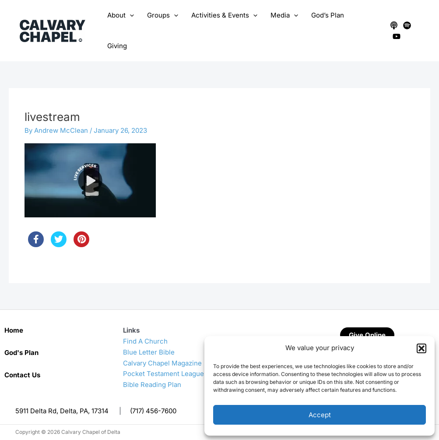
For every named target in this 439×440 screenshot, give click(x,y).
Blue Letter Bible (149, 352)
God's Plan (21, 352)
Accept (320, 415)
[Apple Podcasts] (394, 25)
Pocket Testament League (163, 373)
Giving (117, 46)
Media (284, 15)
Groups (162, 15)
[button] (421, 348)
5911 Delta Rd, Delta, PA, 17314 (62, 411)
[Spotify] (407, 25)
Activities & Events (224, 15)
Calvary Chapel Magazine (162, 363)
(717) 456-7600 (153, 411)
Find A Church (145, 341)
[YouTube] (396, 36)
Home (13, 330)
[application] (130, 15)
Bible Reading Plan (152, 384)
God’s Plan (327, 15)
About (120, 15)
